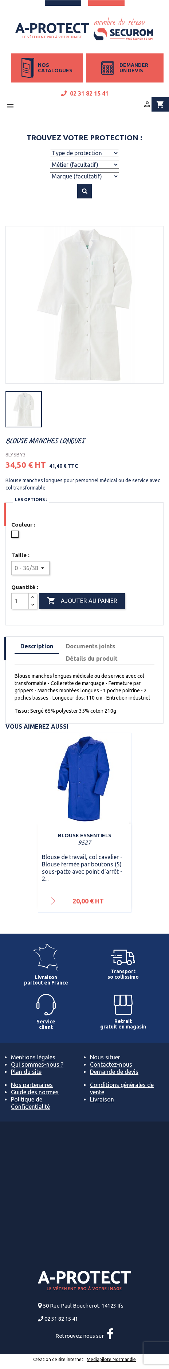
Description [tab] (36, 646)
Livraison (102, 1099)
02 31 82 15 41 (85, 93)
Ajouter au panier (82, 601)
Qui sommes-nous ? (37, 1064)
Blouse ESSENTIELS (84, 835)
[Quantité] (20, 601)
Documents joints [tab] (90, 646)
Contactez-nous (111, 1064)
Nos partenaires (32, 1085)
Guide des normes (35, 1092)
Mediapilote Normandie (111, 1359)
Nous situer (105, 1057)
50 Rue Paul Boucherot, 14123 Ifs (83, 1305)
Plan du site (26, 1071)
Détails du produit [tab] (92, 658)
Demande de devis (114, 1071)
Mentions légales (33, 1057)
